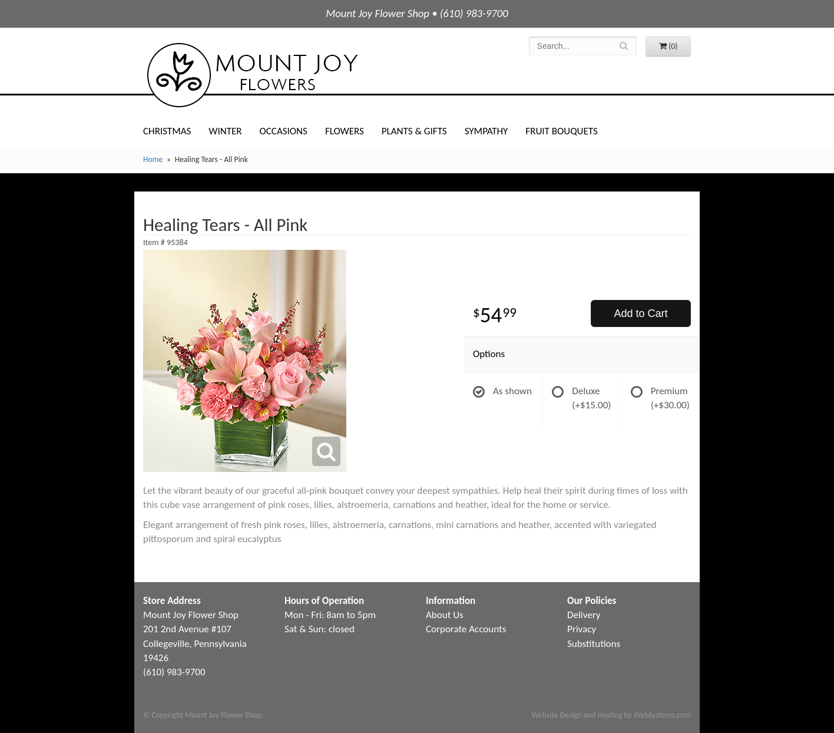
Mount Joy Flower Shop (251, 75)
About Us (445, 615)
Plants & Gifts (414, 131)
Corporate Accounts (466, 629)
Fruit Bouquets (561, 131)
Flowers (344, 131)
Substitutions (593, 644)
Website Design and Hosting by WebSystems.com (611, 715)
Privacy (581, 629)
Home (153, 159)
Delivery (583, 615)
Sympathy (486, 131)
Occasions (283, 131)
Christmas (167, 131)
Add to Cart (640, 313)
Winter (224, 131)
